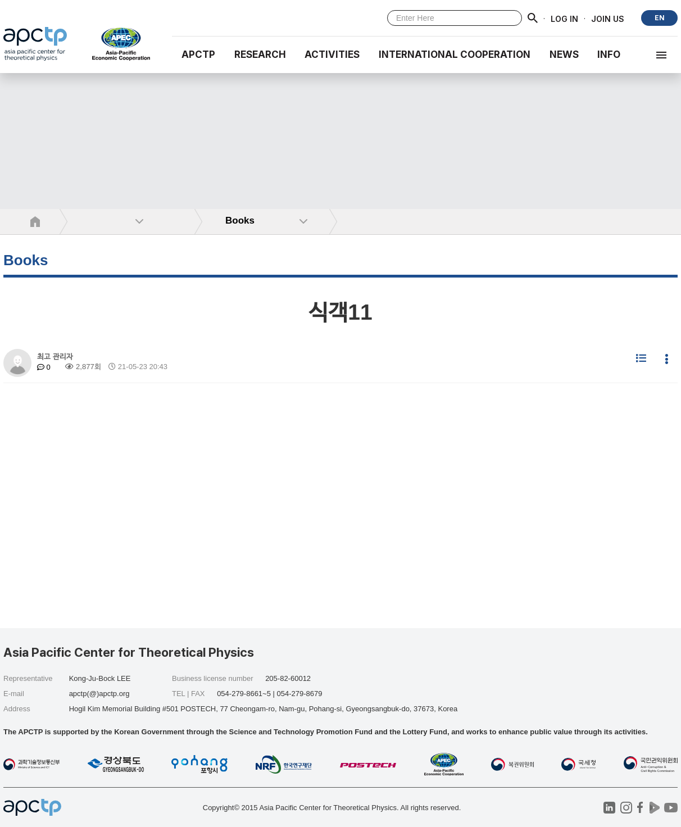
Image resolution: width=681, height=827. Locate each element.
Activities (332, 54)
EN (660, 17)
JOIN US (607, 18)
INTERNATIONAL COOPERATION (454, 54)
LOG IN (564, 18)
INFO (608, 54)
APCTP (198, 54)
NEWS (564, 54)
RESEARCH (260, 54)
